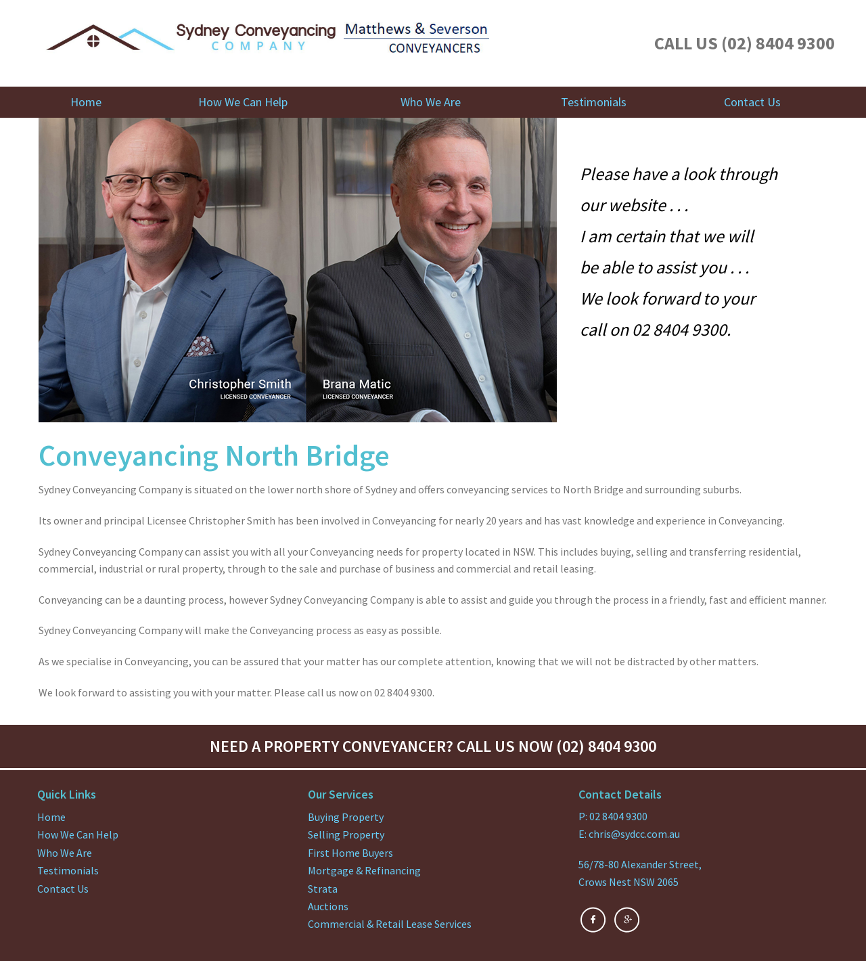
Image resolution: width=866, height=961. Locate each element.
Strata (323, 888)
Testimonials (593, 102)
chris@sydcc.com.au (634, 834)
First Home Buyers (350, 852)
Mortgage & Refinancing (364, 870)
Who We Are (431, 102)
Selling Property (346, 834)
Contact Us (752, 102)
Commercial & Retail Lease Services (390, 924)
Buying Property (346, 817)
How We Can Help (243, 102)
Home (85, 102)
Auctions (328, 906)
